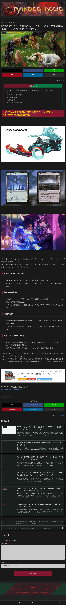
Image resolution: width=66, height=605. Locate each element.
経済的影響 (12, 101)
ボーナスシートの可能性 (16, 95)
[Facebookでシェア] (33, 70)
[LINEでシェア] (54, 70)
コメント (5, 546)
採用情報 (33, 593)
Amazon (22, 380)
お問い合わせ (49, 595)
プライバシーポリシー (17, 595)
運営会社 (11, 593)
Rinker (25, 377)
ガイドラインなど (54, 593)
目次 (30, 86)
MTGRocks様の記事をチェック (11, 391)
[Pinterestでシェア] (12, 75)
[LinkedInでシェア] (33, 75)
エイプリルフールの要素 (16, 103)
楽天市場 (31, 380)
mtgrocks (4, 398)
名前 (2, 568)
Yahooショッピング (44, 380)
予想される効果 (13, 98)
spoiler (11, 398)
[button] (54, 75)
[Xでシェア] (12, 70)
